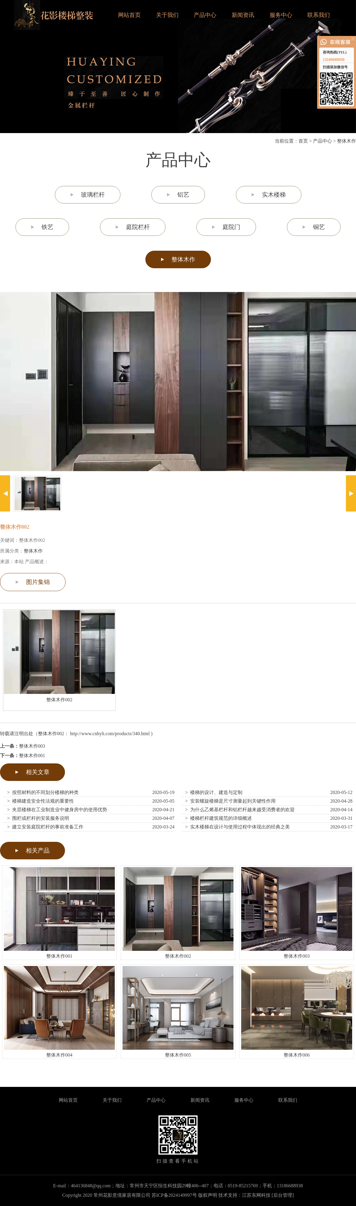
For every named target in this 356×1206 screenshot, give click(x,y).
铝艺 (183, 194)
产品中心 (205, 15)
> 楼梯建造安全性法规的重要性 (40, 801)
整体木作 (346, 140)
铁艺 (47, 227)
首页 (303, 140)
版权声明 (207, 1195)
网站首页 (129, 15)
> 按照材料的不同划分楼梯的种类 (43, 792)
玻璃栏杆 (93, 194)
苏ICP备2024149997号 (174, 1195)
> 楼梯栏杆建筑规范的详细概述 (218, 818)
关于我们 (167, 15)
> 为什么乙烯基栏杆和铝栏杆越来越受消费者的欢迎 (240, 809)
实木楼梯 (274, 194)
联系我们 (318, 15)
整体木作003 (32, 746)
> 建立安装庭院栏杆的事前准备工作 (45, 826)
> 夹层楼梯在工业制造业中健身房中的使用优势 (57, 809)
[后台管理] (283, 1195)
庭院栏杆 (138, 227)
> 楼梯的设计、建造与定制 (213, 792)
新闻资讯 (243, 15)
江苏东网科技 (256, 1195)
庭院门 (231, 227)
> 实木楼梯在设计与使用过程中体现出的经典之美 (237, 826)
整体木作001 (32, 755)
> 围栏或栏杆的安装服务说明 (38, 818)
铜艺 (319, 227)
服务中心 (281, 15)
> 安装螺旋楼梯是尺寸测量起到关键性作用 (230, 801)
